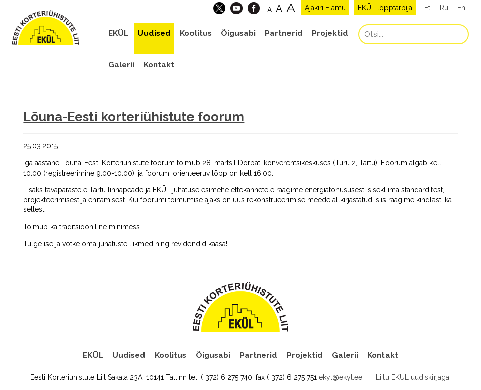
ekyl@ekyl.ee (340, 377)
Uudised (154, 33)
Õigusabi (238, 33)
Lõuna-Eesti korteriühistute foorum (133, 116)
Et (427, 8)
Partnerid (284, 33)
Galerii (121, 64)
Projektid (330, 33)
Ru (444, 8)
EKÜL (118, 33)
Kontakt (158, 64)
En (461, 8)
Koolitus (196, 33)
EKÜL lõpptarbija (385, 8)
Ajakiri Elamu (325, 8)
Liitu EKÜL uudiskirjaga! (413, 377)
